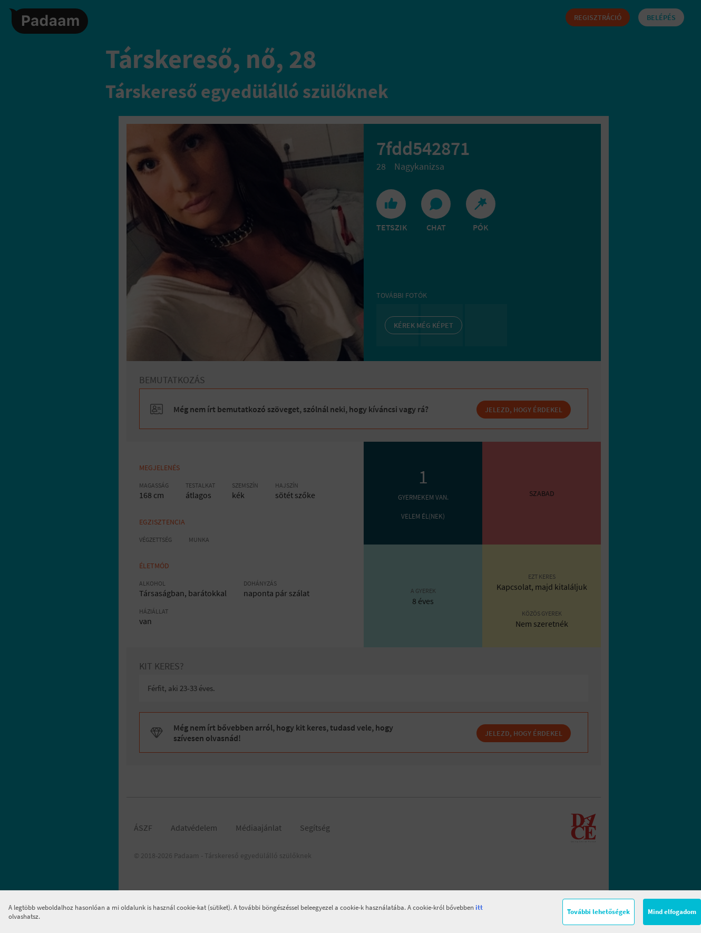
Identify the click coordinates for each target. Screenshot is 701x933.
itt (479, 907)
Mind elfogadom (672, 911)
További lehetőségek (598, 911)
